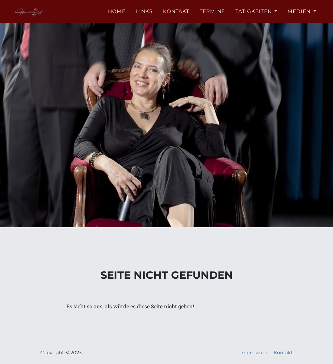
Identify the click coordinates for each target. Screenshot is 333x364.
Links (144, 15)
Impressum (253, 353)
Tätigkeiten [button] (254, 15)
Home (117, 15)
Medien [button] (299, 15)
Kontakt (176, 15)
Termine (212, 15)
